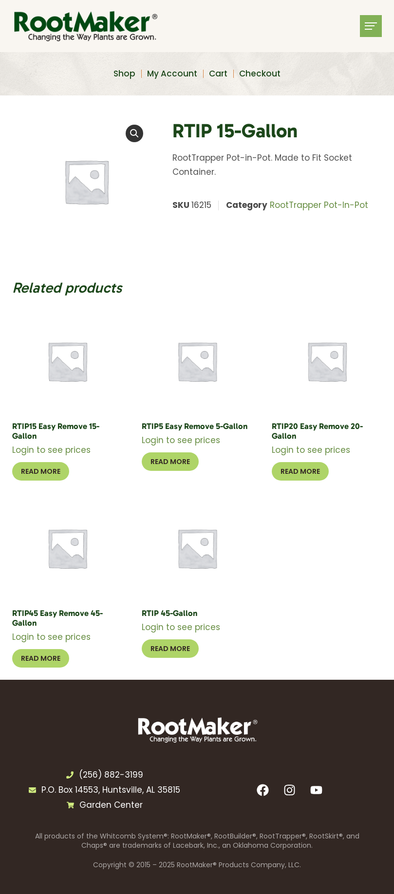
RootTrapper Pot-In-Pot (319, 205)
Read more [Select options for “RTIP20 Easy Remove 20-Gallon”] (300, 471)
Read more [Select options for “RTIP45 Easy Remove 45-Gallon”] (40, 658)
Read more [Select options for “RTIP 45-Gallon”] (170, 648)
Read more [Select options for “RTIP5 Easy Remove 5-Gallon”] (170, 461)
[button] (134, 133)
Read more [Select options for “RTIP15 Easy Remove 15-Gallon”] (40, 471)
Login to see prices (51, 450)
